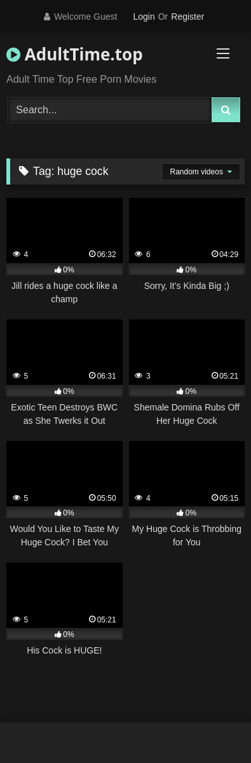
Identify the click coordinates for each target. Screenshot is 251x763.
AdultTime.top (74, 54)
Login (143, 16)
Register (187, 16)
